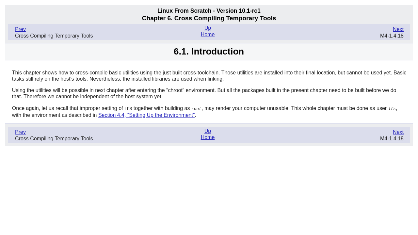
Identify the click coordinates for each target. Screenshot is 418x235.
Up (207, 28)
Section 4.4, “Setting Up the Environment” (146, 115)
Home (208, 34)
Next (398, 29)
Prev (20, 29)
